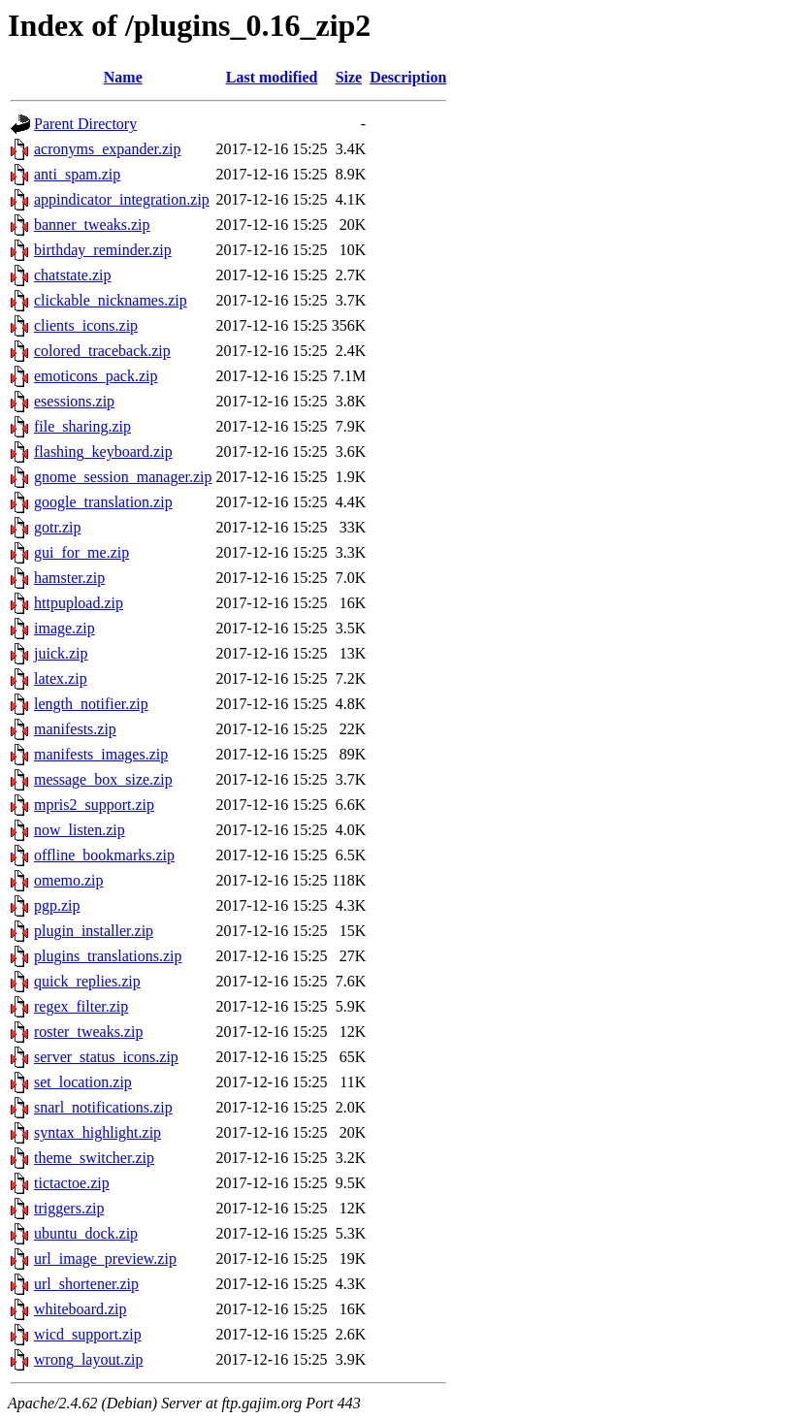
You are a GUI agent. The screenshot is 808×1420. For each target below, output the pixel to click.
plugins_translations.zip (107, 956)
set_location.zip (83, 1082)
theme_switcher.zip (94, 1157)
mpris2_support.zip (94, 804)
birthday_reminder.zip (103, 250)
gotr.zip (57, 527)
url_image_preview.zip (105, 1258)
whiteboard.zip (80, 1309)
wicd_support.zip (88, 1334)
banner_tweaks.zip (92, 224)
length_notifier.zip (91, 703)
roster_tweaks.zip (88, 1031)
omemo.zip (69, 880)
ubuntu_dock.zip (86, 1233)
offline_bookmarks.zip (104, 855)
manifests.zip (75, 729)
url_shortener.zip (86, 1283)
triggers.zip (69, 1208)
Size (349, 77)
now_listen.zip (79, 830)
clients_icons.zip (86, 325)
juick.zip (61, 653)
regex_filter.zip (81, 1006)
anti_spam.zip (77, 174)
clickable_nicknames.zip (110, 300)
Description (408, 77)
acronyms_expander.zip (107, 149)
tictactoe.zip (72, 1183)
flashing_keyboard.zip (103, 451)
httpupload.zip (78, 603)
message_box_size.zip (103, 779)
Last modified (272, 77)
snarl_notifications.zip (103, 1107)
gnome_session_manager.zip (123, 476)
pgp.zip (57, 905)
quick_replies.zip (87, 981)
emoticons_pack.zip (96, 376)
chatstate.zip (73, 275)
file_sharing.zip (82, 426)
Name (123, 77)
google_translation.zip (103, 502)
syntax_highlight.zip (97, 1132)
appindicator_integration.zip (122, 199)
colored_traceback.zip (102, 350)
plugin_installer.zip (93, 930)
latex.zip (60, 678)
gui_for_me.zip (81, 552)
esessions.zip (74, 401)
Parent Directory (85, 123)
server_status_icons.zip (106, 1057)
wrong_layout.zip (88, 1359)
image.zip (64, 628)
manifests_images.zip (101, 754)
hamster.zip (69, 577)
